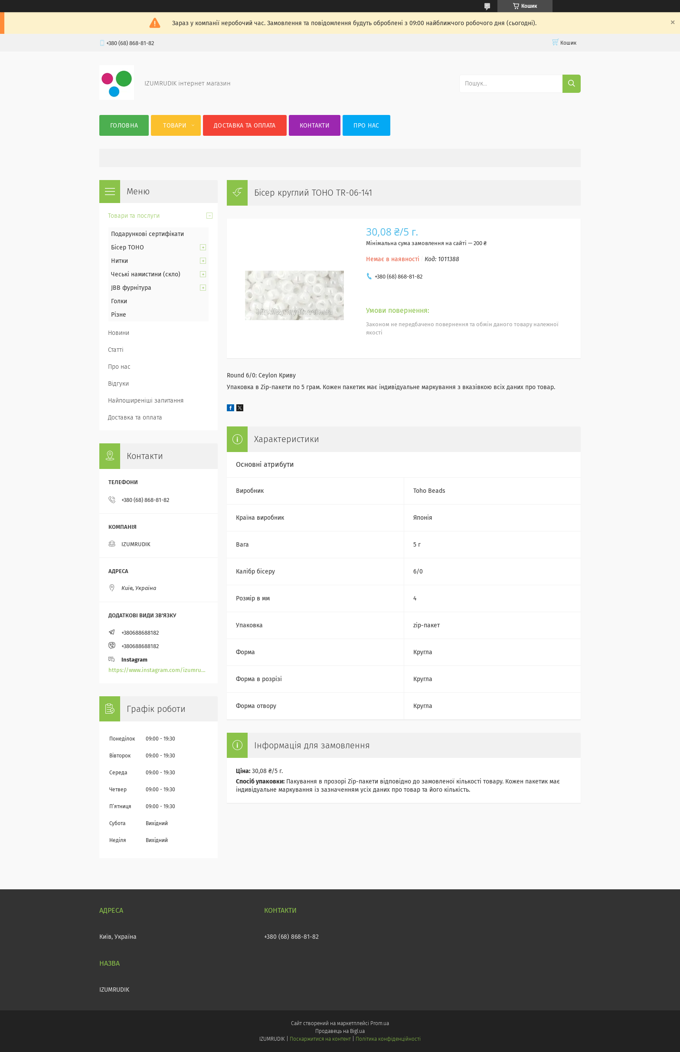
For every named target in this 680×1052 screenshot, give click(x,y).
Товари (174, 125)
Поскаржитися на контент (320, 1039)
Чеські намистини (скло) (145, 274)
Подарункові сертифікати (147, 234)
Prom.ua (379, 1023)
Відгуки (118, 383)
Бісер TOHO (127, 247)
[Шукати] (571, 84)
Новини (118, 333)
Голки (119, 301)
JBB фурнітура (131, 288)
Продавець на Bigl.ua (340, 1031)
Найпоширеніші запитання (146, 400)
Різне (118, 314)
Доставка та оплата (244, 125)
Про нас (366, 125)
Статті (116, 350)
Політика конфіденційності (388, 1039)
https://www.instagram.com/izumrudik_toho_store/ (158, 670)
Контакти (315, 125)
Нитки (119, 261)
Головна (124, 125)
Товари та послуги (134, 216)
